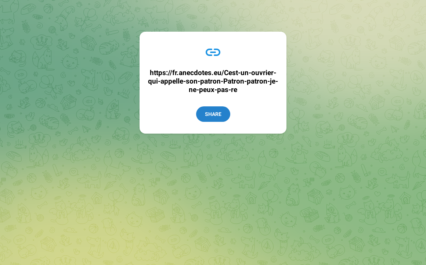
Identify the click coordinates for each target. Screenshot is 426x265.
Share (213, 114)
